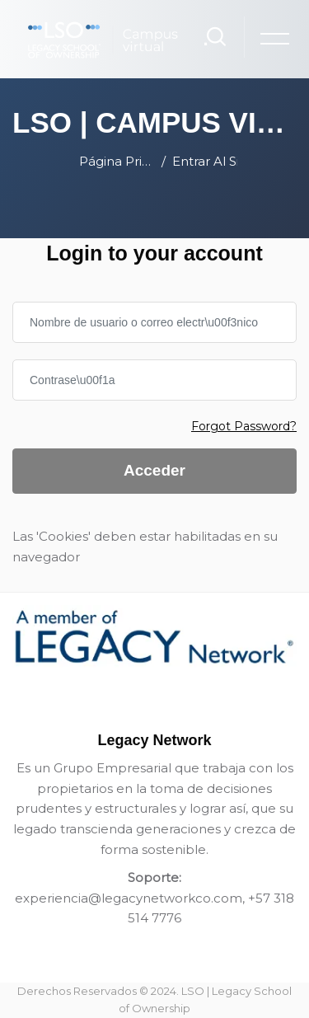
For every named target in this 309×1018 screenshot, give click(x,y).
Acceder (154, 470)
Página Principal (117, 161)
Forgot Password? (244, 426)
